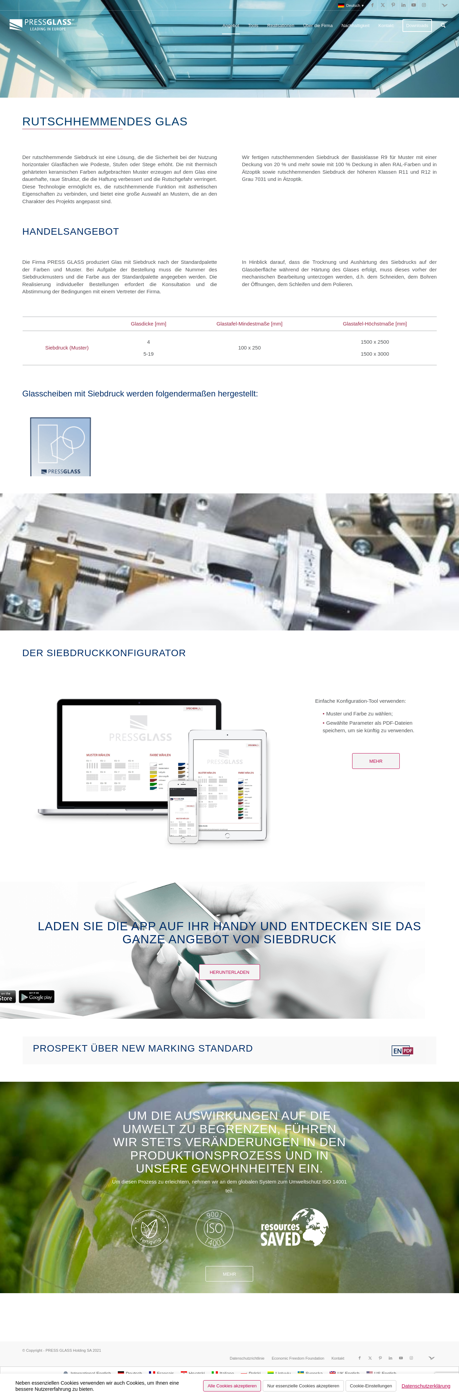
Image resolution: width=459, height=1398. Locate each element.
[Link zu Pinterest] (393, 5)
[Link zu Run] (434, 5)
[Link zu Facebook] (372, 5)
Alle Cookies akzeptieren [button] (232, 1385)
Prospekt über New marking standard (143, 1048)
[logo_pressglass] (42, 26)
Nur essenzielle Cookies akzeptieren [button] (303, 1385)
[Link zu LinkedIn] (403, 5)
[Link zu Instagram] (424, 5)
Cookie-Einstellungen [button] (371, 1385)
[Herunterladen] (229, 972)
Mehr (229, 1274)
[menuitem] (349, 5)
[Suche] (443, 26)
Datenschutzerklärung (425, 1386)
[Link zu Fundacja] (444, 5)
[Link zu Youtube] (414, 5)
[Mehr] (376, 761)
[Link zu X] (383, 5)
